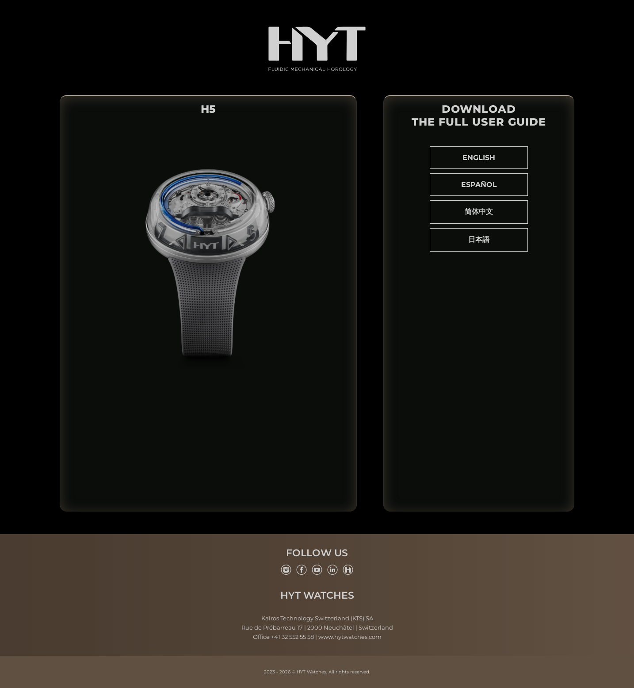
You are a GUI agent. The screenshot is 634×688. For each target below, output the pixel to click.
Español (479, 184)
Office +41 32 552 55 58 (283, 636)
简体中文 (479, 211)
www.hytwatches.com (350, 636)
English (478, 157)
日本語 (478, 239)
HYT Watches (317, 595)
